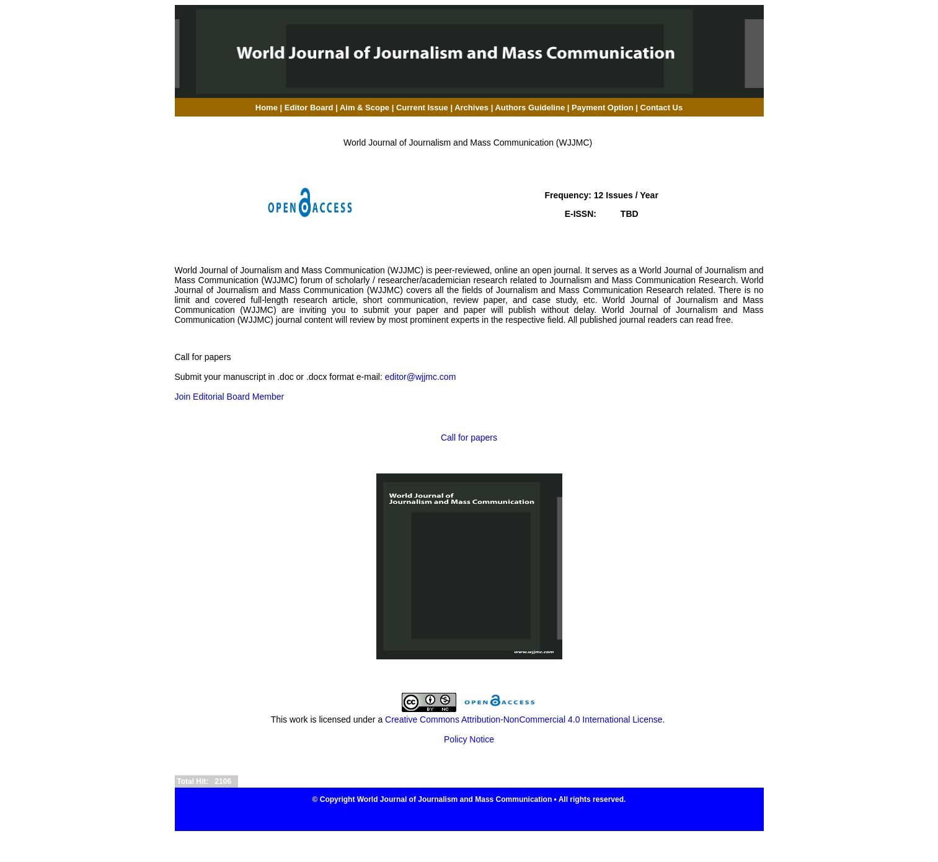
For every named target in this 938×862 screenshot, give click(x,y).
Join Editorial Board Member (230, 397)
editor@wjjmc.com (420, 377)
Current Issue (422, 107)
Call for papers (469, 437)
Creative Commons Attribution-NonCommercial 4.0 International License (523, 719)
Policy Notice (469, 739)
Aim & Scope (366, 107)
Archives (471, 107)
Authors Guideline (530, 107)
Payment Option (603, 107)
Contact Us (661, 107)
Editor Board (309, 107)
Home (266, 107)
